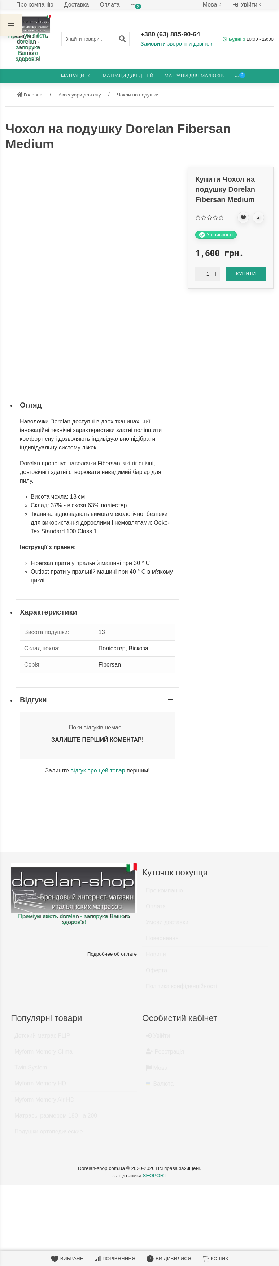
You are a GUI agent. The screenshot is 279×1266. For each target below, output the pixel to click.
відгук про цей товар (98, 770)
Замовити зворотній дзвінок (175, 44)
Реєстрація (165, 1055)
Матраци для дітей (128, 75)
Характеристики (48, 612)
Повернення (162, 941)
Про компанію (34, 4)
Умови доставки (167, 925)
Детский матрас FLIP (42, 1039)
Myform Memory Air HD (44, 1103)
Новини (156, 958)
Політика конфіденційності (181, 989)
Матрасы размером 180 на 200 (55, 1119)
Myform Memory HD (40, 1087)
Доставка (76, 4)
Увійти (248, 5)
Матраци (76, 75)
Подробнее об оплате (112, 954)
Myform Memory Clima (43, 1055)
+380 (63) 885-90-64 (171, 35)
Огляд (31, 405)
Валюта (160, 1087)
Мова (213, 4)
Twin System (30, 1071)
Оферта (156, 973)
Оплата (110, 4)
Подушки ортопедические (48, 1135)
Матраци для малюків (194, 75)
